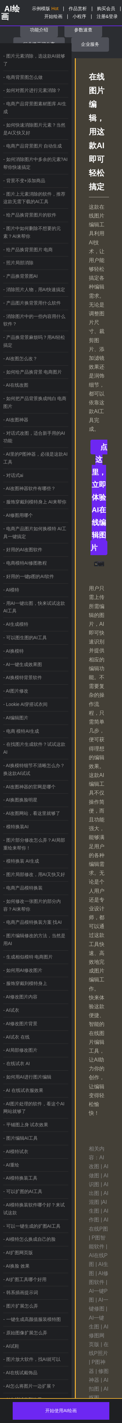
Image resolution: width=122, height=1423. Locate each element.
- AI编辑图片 (15, 717)
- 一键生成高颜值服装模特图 (32, 1319)
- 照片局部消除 (18, 262)
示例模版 (45, 8)
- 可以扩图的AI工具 (22, 1191)
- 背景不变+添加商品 (24, 180)
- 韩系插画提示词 (20, 1292)
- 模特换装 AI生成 (21, 861)
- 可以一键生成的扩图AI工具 (32, 1226)
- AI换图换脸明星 (20, 799)
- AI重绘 (11, 1165)
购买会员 (106, 8)
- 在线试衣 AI (16, 1063)
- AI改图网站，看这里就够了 (31, 813)
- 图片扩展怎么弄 (20, 1306)
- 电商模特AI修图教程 (25, 563)
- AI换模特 (13, 651)
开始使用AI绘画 (61, 1410)
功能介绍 (39, 29)
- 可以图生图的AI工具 (25, 637)
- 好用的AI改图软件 (22, 549)
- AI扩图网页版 (18, 1252)
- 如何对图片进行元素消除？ (32, 90)
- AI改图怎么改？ (20, 358)
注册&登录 (107, 16)
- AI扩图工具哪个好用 (25, 1279)
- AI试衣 (11, 1010)
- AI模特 (11, 589)
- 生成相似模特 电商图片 (28, 956)
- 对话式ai (13, 475)
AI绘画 (10, 12)
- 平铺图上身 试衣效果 (25, 1124)
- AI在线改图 (15, 385)
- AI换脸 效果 (16, 1266)
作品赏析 (78, 8)
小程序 (79, 16)
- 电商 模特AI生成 (21, 731)
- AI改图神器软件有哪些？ (29, 488)
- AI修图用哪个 (18, 515)
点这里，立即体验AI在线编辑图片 (98, 497)
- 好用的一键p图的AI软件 (28, 576)
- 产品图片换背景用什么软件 (32, 303)
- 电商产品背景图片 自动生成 (32, 146)
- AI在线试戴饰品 (20, 1372)
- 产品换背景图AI (20, 276)
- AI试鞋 (11, 1346)
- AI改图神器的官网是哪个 (29, 786)
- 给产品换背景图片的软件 (29, 215)
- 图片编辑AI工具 (20, 1138)
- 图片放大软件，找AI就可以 (32, 1359)
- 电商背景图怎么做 (23, 77)
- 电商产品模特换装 (23, 887)
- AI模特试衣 (15, 1151)
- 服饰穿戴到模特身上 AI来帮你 (34, 501)
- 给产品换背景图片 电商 (28, 249)
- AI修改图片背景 (20, 1023)
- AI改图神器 (15, 419)
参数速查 (83, 29)
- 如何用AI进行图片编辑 (27, 1077)
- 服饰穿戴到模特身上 (25, 983)
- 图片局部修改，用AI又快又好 (34, 874)
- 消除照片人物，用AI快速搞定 (34, 289)
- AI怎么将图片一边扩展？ (29, 1386)
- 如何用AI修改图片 (22, 970)
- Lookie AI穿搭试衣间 (25, 704)
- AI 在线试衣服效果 (23, 1090)
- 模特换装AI (16, 826)
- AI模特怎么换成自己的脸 (29, 1239)
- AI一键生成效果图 (22, 664)
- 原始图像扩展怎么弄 (25, 1332)
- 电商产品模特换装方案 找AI (32, 922)
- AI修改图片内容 (20, 996)
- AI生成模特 (15, 624)
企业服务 (90, 44)
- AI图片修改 (15, 691)
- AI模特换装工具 (20, 1178)
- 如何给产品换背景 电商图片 (32, 372)
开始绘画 (53, 16)
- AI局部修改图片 (20, 1050)
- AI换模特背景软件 (22, 677)
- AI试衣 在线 (16, 1037)
